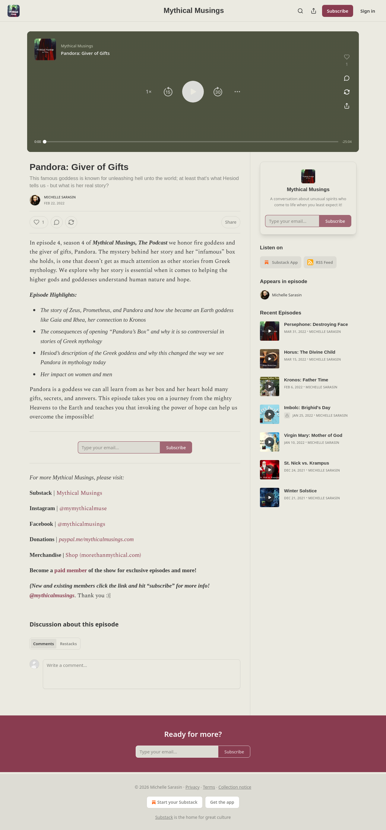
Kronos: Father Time (306, 379)
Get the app (222, 802)
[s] (269, 331)
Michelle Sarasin (60, 197)
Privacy (192, 787)
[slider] (192, 142)
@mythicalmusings (81, 524)
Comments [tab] (43, 643)
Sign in (367, 11)
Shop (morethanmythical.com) (103, 555)
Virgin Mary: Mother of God (313, 435)
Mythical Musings (79, 493)
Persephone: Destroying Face (316, 324)
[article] (308, 331)
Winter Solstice (300, 490)
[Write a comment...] (141, 674)
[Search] (300, 11)
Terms (209, 787)
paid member (70, 570)
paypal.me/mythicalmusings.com (96, 539)
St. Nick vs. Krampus (306, 462)
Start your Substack (173, 802)
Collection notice (234, 787)
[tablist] (55, 644)
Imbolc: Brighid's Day (307, 407)
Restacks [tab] (68, 643)
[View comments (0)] (347, 78)
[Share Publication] (314, 11)
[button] (149, 91)
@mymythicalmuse (83, 508)
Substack (164, 817)
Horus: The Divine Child (309, 352)
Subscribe (337, 11)
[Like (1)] (39, 222)
